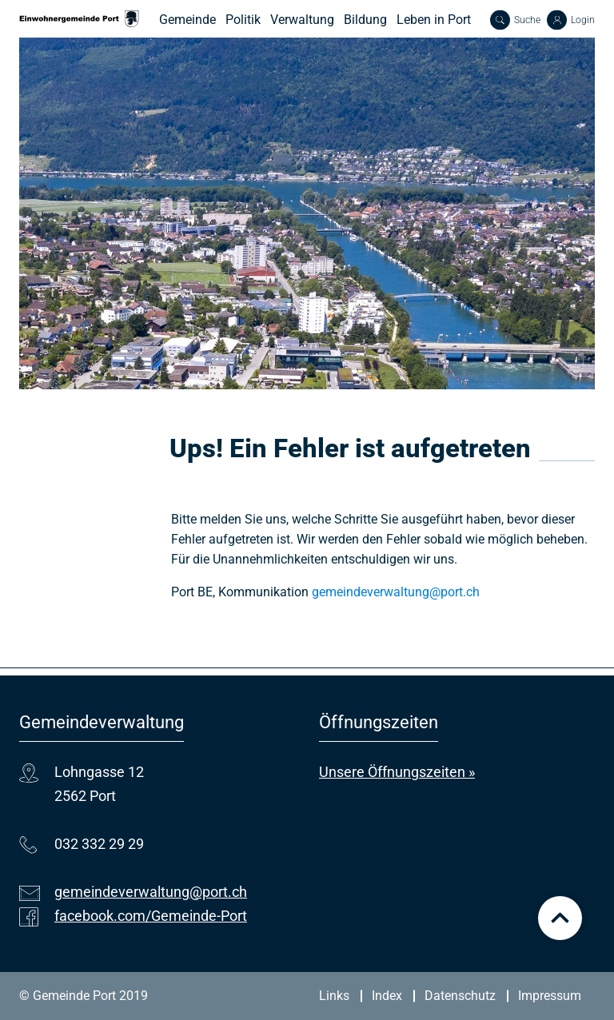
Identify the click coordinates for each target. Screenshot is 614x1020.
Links (334, 995)
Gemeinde (187, 19)
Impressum (549, 995)
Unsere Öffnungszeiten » (397, 771)
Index (387, 995)
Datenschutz (460, 995)
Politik (243, 19)
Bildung (365, 19)
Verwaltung (302, 19)
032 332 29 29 (99, 843)
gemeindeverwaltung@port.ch (396, 592)
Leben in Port (434, 19)
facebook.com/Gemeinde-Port (150, 915)
